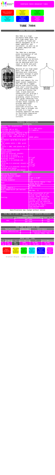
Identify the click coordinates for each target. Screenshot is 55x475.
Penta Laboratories (11, 277)
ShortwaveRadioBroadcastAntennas (23, 14)
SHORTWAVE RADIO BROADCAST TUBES (34, 4)
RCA (7, 264)
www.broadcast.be (43, 305)
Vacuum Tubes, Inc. (42, 279)
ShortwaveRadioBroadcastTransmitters (22, 21)
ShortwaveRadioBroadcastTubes (50, 299)
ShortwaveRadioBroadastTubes (37, 21)
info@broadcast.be (27, 305)
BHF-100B (28, 266)
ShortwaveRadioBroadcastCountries (37, 14)
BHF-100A (28, 263)
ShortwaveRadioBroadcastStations (8, 21)
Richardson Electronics (42, 277)
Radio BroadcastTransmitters (7, 13)
